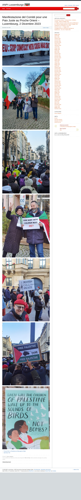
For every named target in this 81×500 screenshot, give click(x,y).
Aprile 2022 (57, 93)
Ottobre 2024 (57, 59)
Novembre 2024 (58, 57)
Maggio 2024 (57, 64)
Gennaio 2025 (57, 55)
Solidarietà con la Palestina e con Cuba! (63, 25)
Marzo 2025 (57, 52)
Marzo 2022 (57, 94)
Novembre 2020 (58, 104)
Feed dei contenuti (58, 119)
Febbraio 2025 (57, 53)
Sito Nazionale (37, 469)
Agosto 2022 (57, 89)
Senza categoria (10, 456)
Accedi (77, 5)
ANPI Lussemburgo (13, 4)
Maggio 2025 (57, 49)
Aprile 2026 (57, 35)
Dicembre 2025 (58, 41)
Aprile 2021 (57, 101)
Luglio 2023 (57, 77)
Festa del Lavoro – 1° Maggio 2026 (62, 26)
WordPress (31, 470)
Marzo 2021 (57, 103)
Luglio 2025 (57, 46)
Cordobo (54, 470)
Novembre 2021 (58, 99)
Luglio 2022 (57, 90)
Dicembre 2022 (58, 83)
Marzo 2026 (57, 37)
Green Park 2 (48, 470)
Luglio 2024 (57, 61)
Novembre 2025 (58, 42)
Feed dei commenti (58, 120)
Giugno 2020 (57, 106)
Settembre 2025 (58, 45)
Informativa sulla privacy (46, 469)
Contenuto (70, 5)
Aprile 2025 (57, 50)
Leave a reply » (46, 27)
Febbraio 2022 (57, 96)
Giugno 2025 (57, 48)
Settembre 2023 (58, 74)
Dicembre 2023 (58, 70)
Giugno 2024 (57, 63)
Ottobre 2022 (57, 86)
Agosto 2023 (57, 75)
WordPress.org (58, 122)
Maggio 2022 (57, 92)
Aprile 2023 (57, 79)
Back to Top (76, 469)
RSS (74, 5)
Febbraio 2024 (57, 67)
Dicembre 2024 (58, 56)
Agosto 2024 (57, 60)
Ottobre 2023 (57, 72)
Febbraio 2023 (57, 81)
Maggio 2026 (57, 34)
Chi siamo (8, 8)
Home (66, 5)
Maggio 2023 (57, 78)
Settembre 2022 (58, 88)
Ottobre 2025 (57, 43)
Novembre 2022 (58, 85)
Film (7, 452)
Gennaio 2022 (57, 97)
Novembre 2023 (58, 71)
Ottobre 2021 (57, 100)
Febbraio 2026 (57, 38)
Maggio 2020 (57, 107)
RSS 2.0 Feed (27, 457)
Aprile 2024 (57, 66)
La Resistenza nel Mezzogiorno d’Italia (15, 451)
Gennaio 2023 (57, 82)
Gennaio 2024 (57, 68)
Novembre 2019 (58, 108)
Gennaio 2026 (57, 39)
